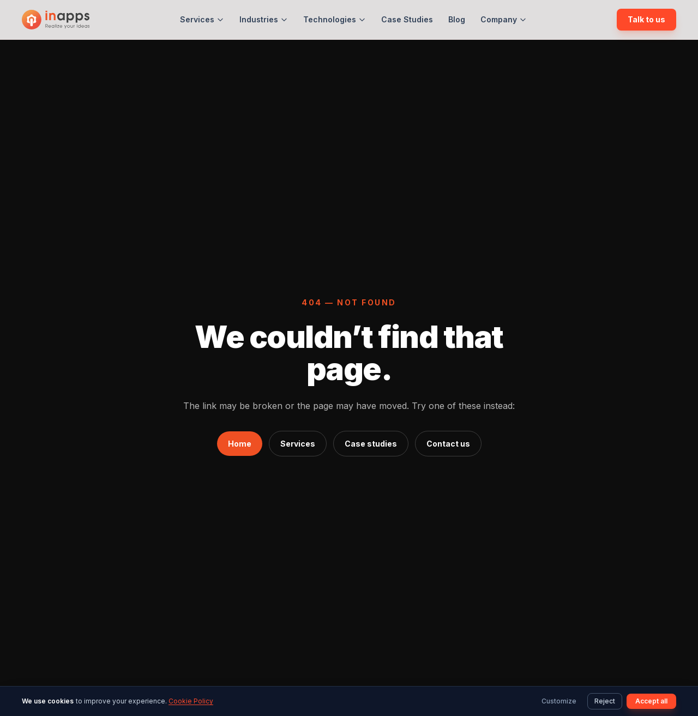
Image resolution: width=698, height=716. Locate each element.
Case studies (371, 443)
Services (202, 19)
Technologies (334, 19)
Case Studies (407, 19)
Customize (558, 701)
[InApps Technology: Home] (55, 19)
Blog (456, 19)
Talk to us (646, 19)
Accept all (651, 701)
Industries (263, 19)
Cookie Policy (191, 701)
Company (503, 19)
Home (239, 443)
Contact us (448, 443)
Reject (604, 701)
